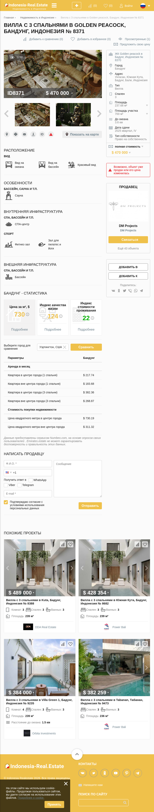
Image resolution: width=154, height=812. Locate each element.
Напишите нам (92, 785)
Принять (54, 804)
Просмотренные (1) (137, 39)
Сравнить (86, 347)
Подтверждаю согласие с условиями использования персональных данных (27, 505)
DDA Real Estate (45, 627)
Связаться (130, 239)
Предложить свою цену (135, 44)
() (95, 5)
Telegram (28, 484)
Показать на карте (84, 134)
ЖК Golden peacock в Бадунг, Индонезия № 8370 (129, 57)
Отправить (90, 505)
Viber (12, 484)
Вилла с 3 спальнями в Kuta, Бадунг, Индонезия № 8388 (33, 601)
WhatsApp (40, 479)
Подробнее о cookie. (31, 797)
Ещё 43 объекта (128, 248)
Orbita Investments (44, 733)
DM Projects (128, 230)
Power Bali (119, 627)
